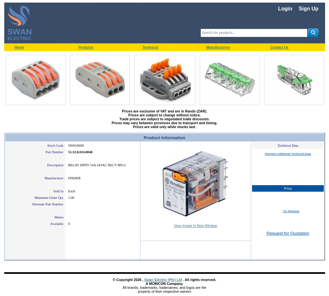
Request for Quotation (288, 233)
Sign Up (308, 8)
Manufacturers (218, 47)
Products (86, 47)
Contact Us (279, 47)
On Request (291, 211)
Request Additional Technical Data (288, 153)
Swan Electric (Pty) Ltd (163, 280)
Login (285, 8)
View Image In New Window (195, 226)
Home (19, 47)
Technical (150, 47)
